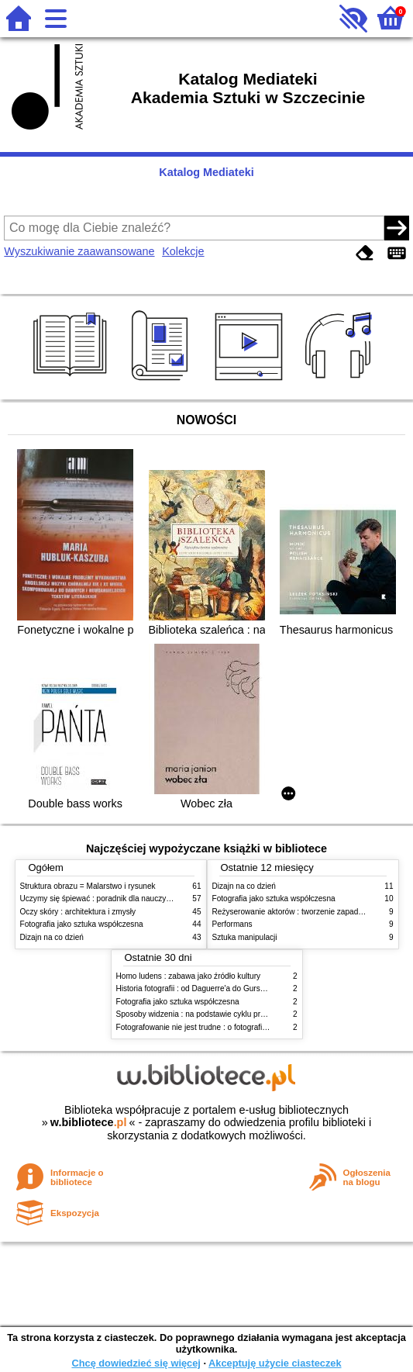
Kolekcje (183, 251)
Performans (232, 924)
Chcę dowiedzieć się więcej (135, 1363)
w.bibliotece (88, 1122)
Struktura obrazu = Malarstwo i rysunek (88, 886)
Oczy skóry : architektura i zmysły (78, 911)
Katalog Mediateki (206, 172)
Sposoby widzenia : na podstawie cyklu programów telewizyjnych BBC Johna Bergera (264, 1014)
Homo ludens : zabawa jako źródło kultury (188, 976)
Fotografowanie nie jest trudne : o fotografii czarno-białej (213, 1027)
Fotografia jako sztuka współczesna (81, 924)
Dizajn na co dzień (52, 937)
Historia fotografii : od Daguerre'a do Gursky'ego (199, 988)
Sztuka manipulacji (244, 937)
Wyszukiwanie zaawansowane (79, 251)
